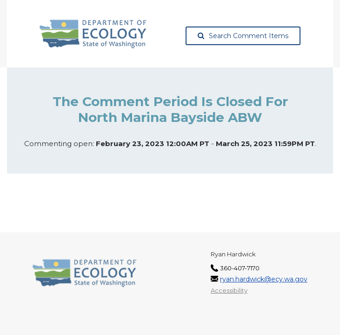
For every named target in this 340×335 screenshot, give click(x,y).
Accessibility (229, 290)
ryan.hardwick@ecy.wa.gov (263, 279)
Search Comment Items (243, 36)
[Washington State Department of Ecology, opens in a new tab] (93, 34)
